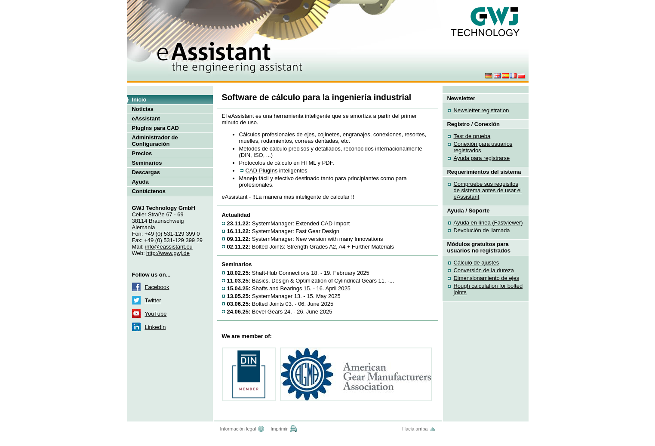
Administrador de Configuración (155, 140)
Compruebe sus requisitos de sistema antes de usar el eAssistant (488, 190)
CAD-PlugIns (262, 170)
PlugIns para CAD (155, 128)
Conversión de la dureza (484, 270)
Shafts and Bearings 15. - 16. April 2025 (289, 288)
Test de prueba (472, 136)
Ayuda (140, 181)
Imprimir (279, 428)
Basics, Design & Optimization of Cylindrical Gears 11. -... (310, 280)
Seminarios (147, 163)
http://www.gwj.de (168, 253)
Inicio (139, 99)
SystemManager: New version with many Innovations (305, 239)
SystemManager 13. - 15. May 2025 (284, 296)
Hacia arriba (414, 428)
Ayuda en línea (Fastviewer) (488, 222)
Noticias (143, 109)
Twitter (153, 300)
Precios (142, 153)
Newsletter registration (481, 110)
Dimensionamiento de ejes (487, 278)
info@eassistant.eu (168, 246)
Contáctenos (149, 191)
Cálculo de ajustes (476, 262)
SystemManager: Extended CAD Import (288, 223)
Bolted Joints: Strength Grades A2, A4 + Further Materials (310, 246)
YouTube (156, 314)
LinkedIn (155, 327)
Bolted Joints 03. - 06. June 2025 (280, 304)
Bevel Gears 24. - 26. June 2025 (279, 311)
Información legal (238, 428)
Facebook (157, 287)
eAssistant (146, 118)
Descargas (146, 172)
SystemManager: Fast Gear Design (283, 231)
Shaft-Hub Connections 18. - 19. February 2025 (298, 273)
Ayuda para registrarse (482, 158)
